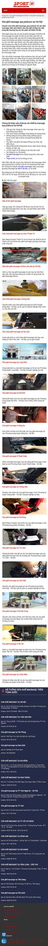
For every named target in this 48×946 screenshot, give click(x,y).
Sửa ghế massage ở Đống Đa (13, 426)
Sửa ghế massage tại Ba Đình (13, 393)
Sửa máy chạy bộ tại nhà (11, 910)
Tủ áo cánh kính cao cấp (11, 929)
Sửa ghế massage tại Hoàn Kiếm (14, 674)
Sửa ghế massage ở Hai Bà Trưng (15, 611)
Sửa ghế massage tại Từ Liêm (14, 548)
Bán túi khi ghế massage (11, 201)
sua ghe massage (25, 166)
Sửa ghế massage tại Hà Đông (14, 517)
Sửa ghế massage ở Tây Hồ (12, 644)
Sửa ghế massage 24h (11, 916)
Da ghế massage (12, 154)
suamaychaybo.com (10, 939)
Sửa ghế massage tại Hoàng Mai (14, 487)
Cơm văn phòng (9, 923)
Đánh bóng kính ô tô (10, 932)
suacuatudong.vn (36, 939)
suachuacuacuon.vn (23, 939)
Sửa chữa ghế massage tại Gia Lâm (16, 332)
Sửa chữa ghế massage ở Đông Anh (16, 299)
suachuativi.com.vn (10, 941)
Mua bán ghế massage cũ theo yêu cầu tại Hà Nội (21, 266)
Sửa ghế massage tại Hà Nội (19, 15)
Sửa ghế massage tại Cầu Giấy (14, 581)
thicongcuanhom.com (11, 926)
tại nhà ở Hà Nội (21, 169)
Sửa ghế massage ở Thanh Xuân (14, 456)
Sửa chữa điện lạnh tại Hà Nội (13, 913)
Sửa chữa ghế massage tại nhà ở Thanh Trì (18, 234)
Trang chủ (5, 15)
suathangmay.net (35, 941)
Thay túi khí (10, 158)
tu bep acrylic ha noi (23, 941)
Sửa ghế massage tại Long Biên (14, 362)
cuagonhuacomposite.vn (18, 942)
